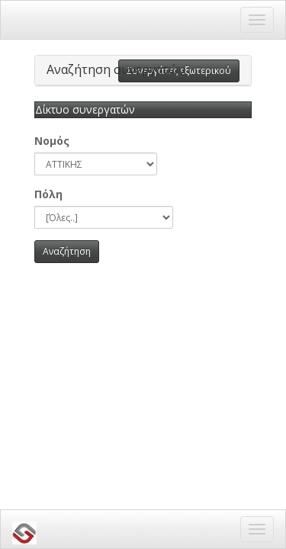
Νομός (51, 140)
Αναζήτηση (67, 251)
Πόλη (48, 194)
